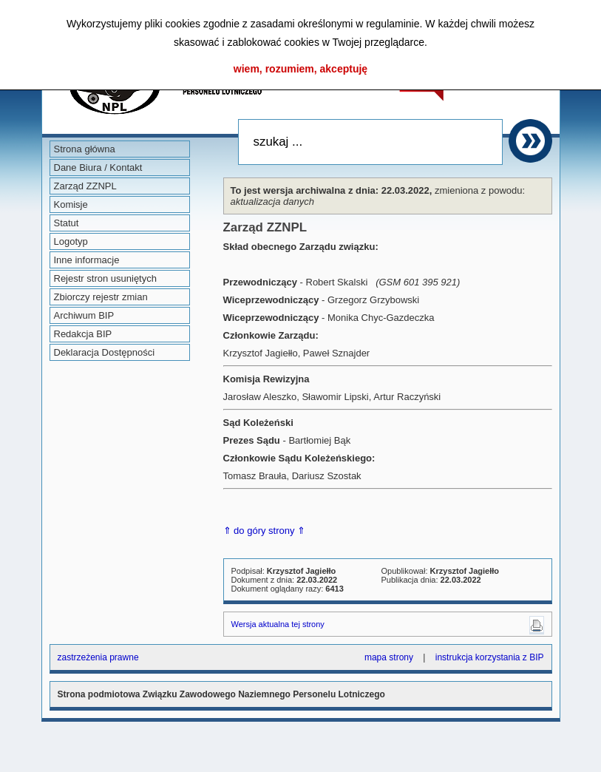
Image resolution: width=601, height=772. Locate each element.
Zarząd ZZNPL (85, 186)
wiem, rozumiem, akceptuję (300, 69)
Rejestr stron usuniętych (105, 278)
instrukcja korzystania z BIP (489, 657)
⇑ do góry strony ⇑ (264, 530)
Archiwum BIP (84, 315)
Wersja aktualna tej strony (278, 624)
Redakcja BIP (83, 333)
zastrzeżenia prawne (98, 657)
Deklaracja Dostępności (104, 352)
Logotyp (71, 241)
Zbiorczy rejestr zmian (101, 296)
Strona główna (84, 149)
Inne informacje (87, 259)
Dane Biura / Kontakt (98, 167)
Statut (66, 222)
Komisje (71, 204)
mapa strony (388, 657)
